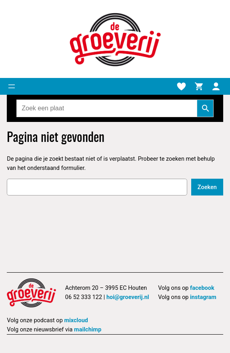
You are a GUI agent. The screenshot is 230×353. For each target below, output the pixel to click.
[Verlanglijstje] (181, 86)
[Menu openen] (11, 86)
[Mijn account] (216, 86)
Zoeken (207, 187)
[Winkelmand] (199, 86)
